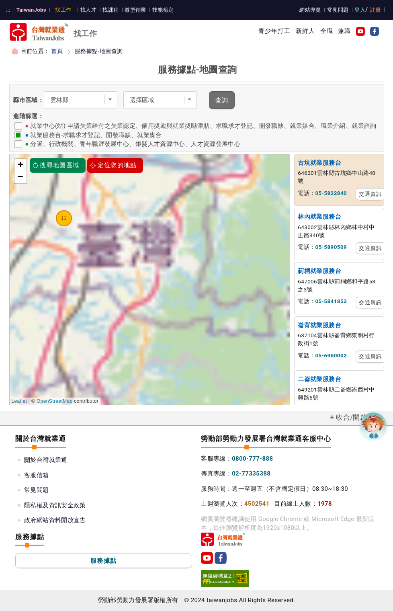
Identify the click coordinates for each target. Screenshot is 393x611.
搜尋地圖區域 (56, 165)
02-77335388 (251, 473)
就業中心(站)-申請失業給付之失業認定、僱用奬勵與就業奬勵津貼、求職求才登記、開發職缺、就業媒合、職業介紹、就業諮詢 (203, 125)
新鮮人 (305, 31)
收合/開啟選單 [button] (358, 417)
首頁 (57, 51)
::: (8, 10)
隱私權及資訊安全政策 (55, 505)
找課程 (110, 10)
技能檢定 (163, 10)
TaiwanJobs (31, 10)
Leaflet (19, 401)
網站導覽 (310, 10)
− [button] (21, 177)
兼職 (344, 31)
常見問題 (338, 10)
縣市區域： (28, 100)
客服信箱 (36, 475)
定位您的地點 (113, 165)
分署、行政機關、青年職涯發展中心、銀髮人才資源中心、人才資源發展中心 (135, 144)
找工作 (63, 10)
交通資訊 (369, 194)
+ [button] (21, 165)
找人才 (88, 10)
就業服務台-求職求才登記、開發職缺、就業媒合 (96, 135)
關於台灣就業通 (46, 459)
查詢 (222, 100)
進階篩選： (28, 116)
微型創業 (135, 10)
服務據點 (103, 560)
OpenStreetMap (55, 401)
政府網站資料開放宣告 (55, 520)
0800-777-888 (252, 458)
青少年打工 (274, 31)
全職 (326, 31)
